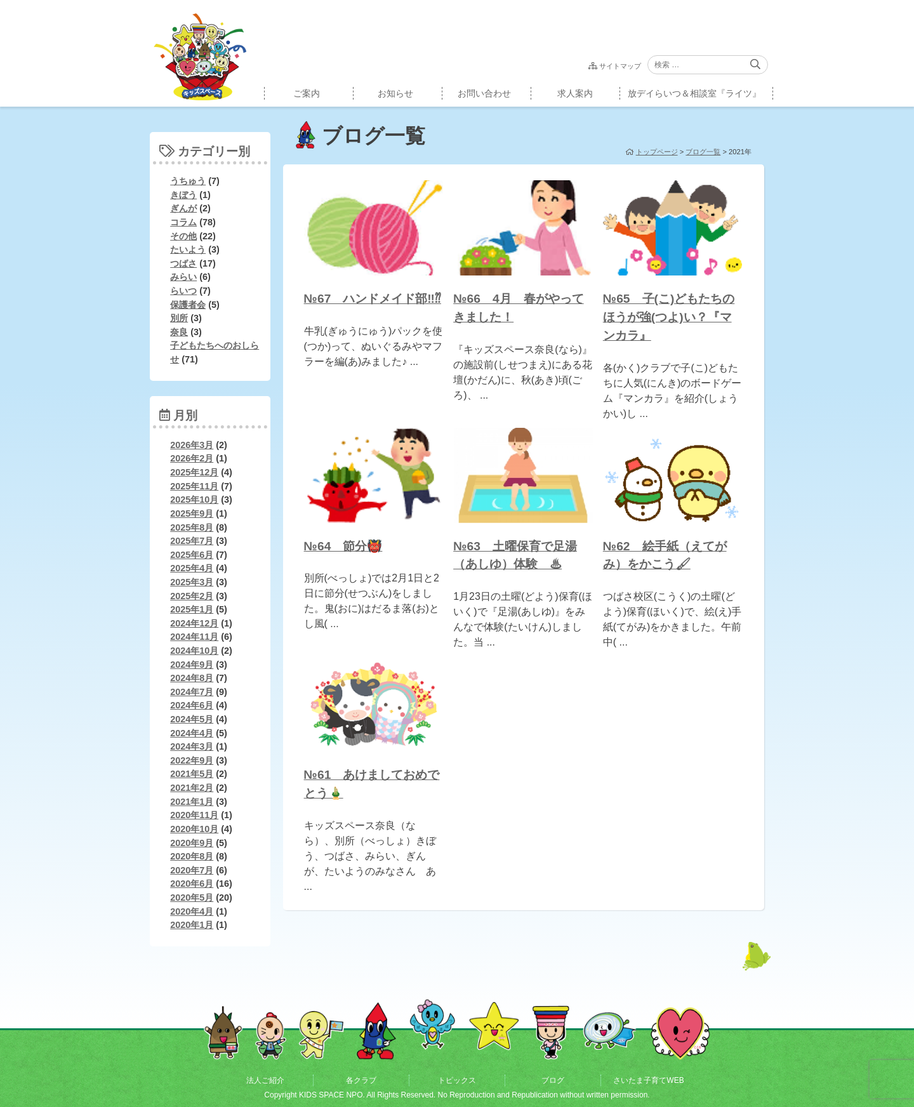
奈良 (179, 332)
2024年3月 (191, 746)
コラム (183, 222)
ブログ (552, 1080)
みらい (183, 277)
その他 (183, 236)
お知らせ (395, 93)
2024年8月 (191, 678)
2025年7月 (191, 541)
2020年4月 (191, 911)
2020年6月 (191, 883)
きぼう (183, 195)
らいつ (183, 291)
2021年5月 (191, 774)
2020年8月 (191, 856)
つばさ (183, 263)
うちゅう (188, 181)
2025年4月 (191, 568)
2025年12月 (194, 472)
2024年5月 (191, 719)
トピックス (457, 1080)
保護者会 (188, 305)
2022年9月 (191, 760)
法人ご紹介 (265, 1080)
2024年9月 (191, 665)
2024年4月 (191, 733)
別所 (179, 318)
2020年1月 (191, 925)
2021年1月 (191, 802)
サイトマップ (620, 66)
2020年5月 (191, 897)
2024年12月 (194, 623)
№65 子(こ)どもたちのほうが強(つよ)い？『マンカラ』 (669, 317)
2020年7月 (191, 870)
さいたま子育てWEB (648, 1080)
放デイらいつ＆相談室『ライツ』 (694, 93)
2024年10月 (194, 651)
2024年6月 (191, 705)
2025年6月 (191, 555)
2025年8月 (191, 527)
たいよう (188, 249)
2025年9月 (191, 513)
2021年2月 (191, 788)
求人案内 (575, 93)
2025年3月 (191, 582)
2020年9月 (191, 843)
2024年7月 (191, 692)
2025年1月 (191, 609)
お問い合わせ (484, 93)
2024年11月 (194, 637)
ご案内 (306, 93)
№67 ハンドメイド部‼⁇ (372, 298)
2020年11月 (194, 815)
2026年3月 (191, 445)
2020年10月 (194, 829)
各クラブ (361, 1080)
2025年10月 (194, 499)
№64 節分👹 (343, 546)
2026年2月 (191, 458)
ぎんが (183, 208)
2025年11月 (194, 486)
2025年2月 (191, 596)
